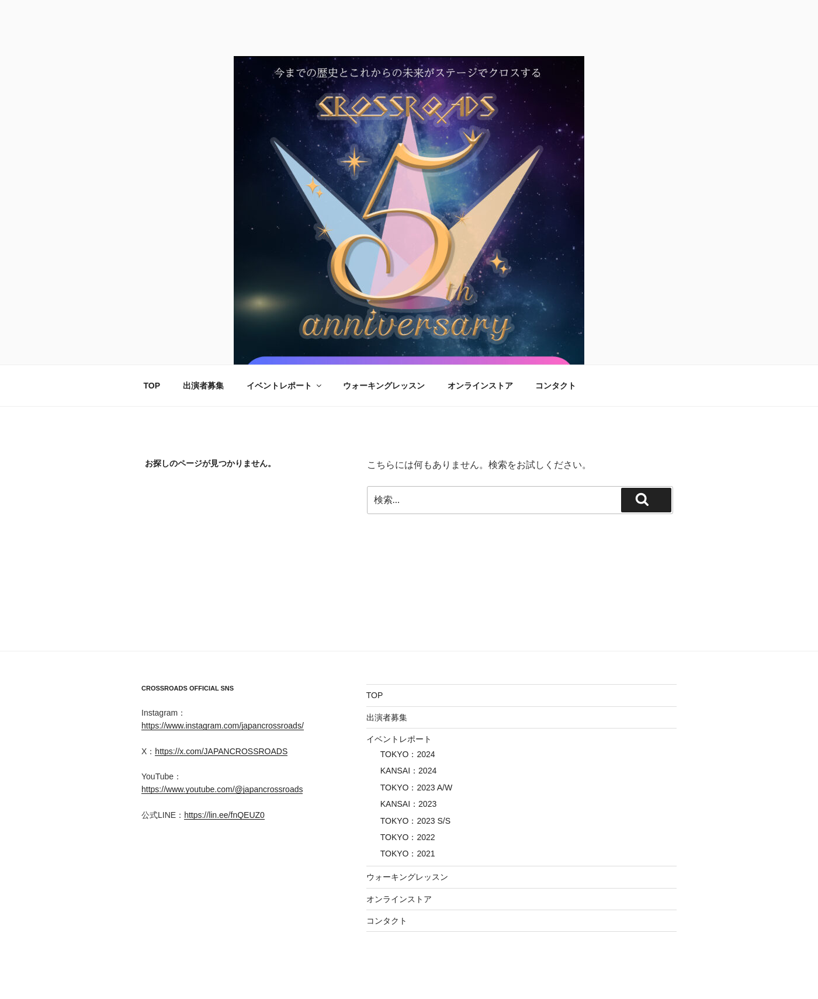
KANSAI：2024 (408, 770)
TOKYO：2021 (407, 853)
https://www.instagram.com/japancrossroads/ (222, 725)
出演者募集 (203, 385)
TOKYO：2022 (407, 837)
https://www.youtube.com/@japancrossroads (222, 789)
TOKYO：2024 (407, 754)
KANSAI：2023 (408, 804)
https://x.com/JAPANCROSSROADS (221, 751)
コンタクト (555, 385)
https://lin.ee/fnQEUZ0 (224, 815)
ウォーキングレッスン (384, 385)
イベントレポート (285, 385)
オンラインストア (480, 385)
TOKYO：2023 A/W (416, 787)
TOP (152, 385)
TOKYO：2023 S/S (415, 820)
